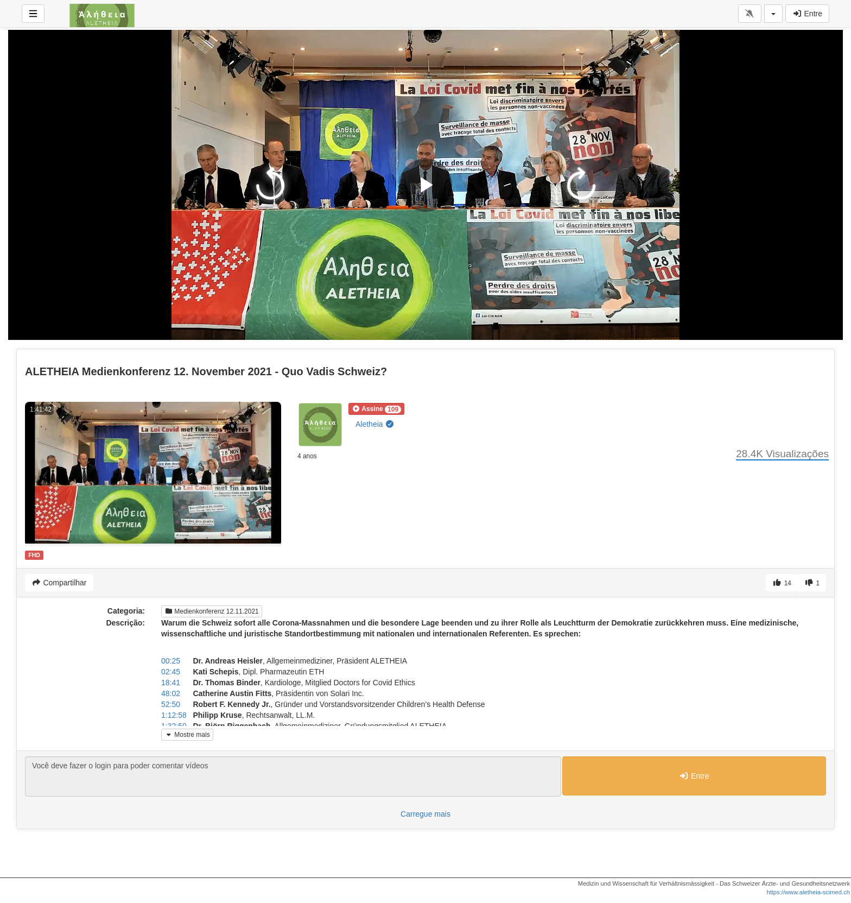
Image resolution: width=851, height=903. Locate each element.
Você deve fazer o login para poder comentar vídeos (293, 776)
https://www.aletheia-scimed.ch (808, 892)
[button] (376, 409)
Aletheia (375, 424)
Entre (807, 13)
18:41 (170, 682)
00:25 (170, 660)
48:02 (170, 693)
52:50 (170, 704)
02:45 (170, 671)
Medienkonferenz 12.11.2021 (211, 611)
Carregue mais (425, 814)
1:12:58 (174, 715)
